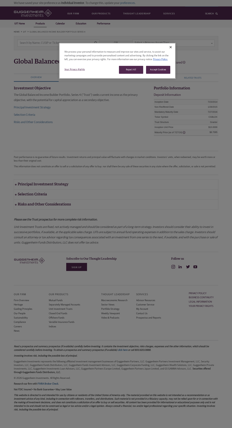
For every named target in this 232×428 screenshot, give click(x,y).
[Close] (171, 47)
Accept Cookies (158, 70)
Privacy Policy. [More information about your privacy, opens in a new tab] (160, 59)
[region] (117, 61)
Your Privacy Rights (74, 69)
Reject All (131, 70)
